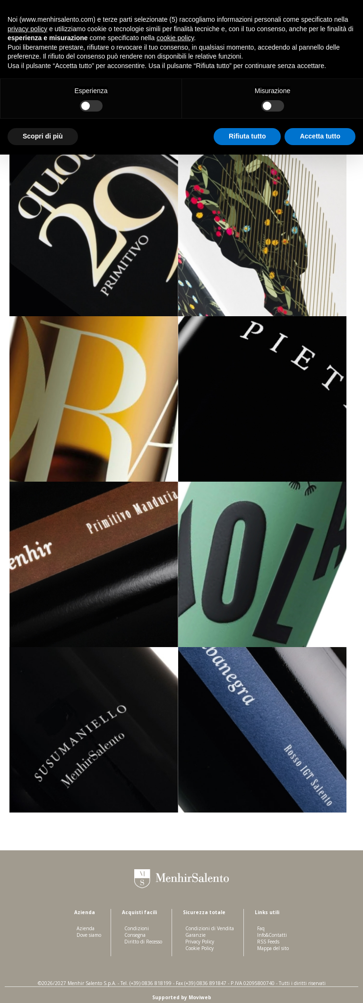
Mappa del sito (273, 948)
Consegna (135, 935)
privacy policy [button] (27, 29)
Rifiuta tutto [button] (247, 136)
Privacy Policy (199, 941)
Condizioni (136, 928)
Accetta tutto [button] (320, 136)
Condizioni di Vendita (209, 928)
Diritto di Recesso (143, 941)
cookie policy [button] (175, 38)
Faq (261, 928)
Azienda (86, 928)
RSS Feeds (268, 941)
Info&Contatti (272, 935)
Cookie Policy (199, 948)
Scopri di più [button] (43, 136)
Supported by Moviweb (181, 997)
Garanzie (195, 935)
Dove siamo (89, 935)
